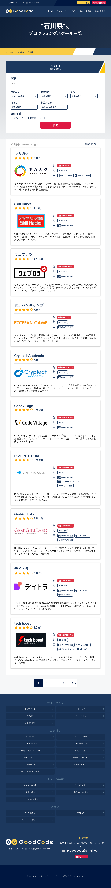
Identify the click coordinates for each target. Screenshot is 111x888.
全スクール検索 (30, 785)
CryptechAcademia (29, 356)
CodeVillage (23, 406)
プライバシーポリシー (30, 820)
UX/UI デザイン (82, 536)
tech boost (22, 623)
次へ (64, 683)
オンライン (19, 118)
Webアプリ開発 (82, 175)
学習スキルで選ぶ (81, 792)
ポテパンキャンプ (28, 305)
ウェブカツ (23, 254)
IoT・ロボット (65, 595)
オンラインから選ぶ (30, 799)
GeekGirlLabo (24, 514)
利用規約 (80, 813)
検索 (22, 52)
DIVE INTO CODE (27, 456)
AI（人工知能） (65, 175)
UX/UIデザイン (81, 744)
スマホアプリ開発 (66, 540)
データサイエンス (81, 765)
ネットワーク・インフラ (68, 481)
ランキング (61, 11)
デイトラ (21, 569)
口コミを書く (83, 3)
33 (40, 410)
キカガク (21, 154)
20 (40, 518)
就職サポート (38, 118)
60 (40, 259)
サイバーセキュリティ (30, 772)
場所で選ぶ (30, 792)
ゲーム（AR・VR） (80, 758)
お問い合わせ (99, 3)
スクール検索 (85, 11)
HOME (50, 11)
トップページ (11, 52)
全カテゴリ (30, 737)
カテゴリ (73, 11)
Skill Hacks (22, 204)
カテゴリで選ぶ (81, 785)
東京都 (60, 422)
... (55, 683)
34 (40, 460)
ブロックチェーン (66, 649)
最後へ (72, 683)
